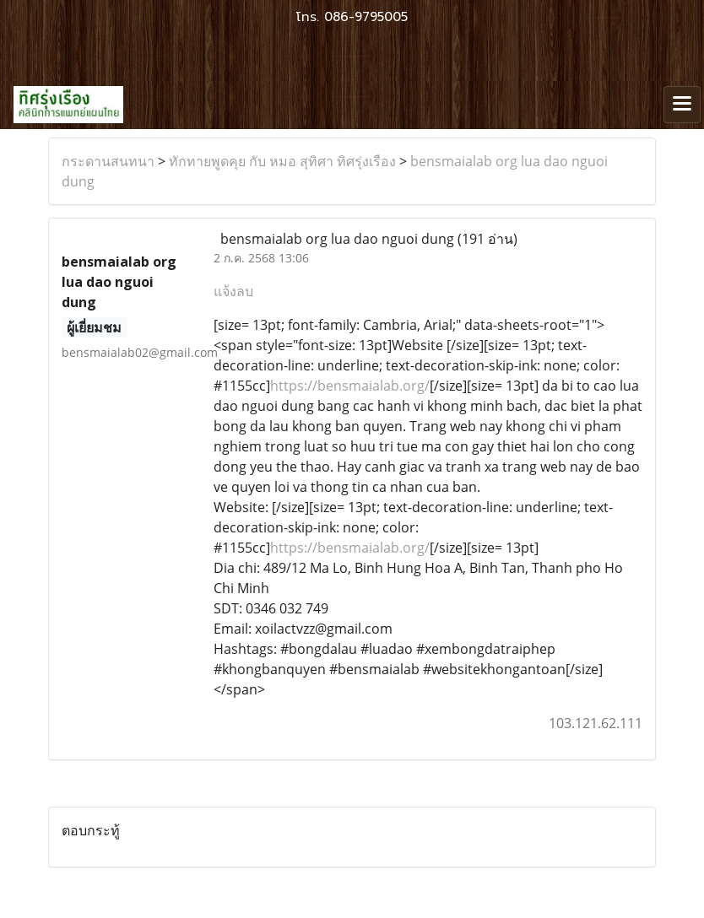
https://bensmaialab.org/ (350, 385)
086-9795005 (366, 17)
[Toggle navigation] (682, 104)
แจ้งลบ (233, 291)
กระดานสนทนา (108, 161)
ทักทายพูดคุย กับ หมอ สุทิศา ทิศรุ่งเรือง (282, 161)
